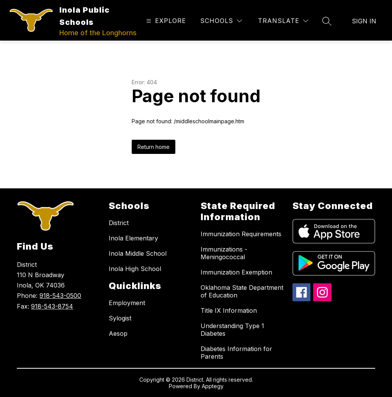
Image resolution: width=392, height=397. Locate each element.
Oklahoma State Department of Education (242, 291)
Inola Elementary (133, 238)
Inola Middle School (138, 253)
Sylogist (120, 318)
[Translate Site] (283, 21)
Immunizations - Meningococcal (224, 253)
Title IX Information (229, 310)
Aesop (118, 333)
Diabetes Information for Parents (236, 352)
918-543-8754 (52, 306)
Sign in (364, 21)
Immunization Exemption (236, 272)
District (119, 223)
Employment (127, 303)
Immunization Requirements (241, 234)
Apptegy (213, 386)
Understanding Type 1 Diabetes (232, 329)
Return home (153, 147)
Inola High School (135, 269)
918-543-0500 (60, 295)
